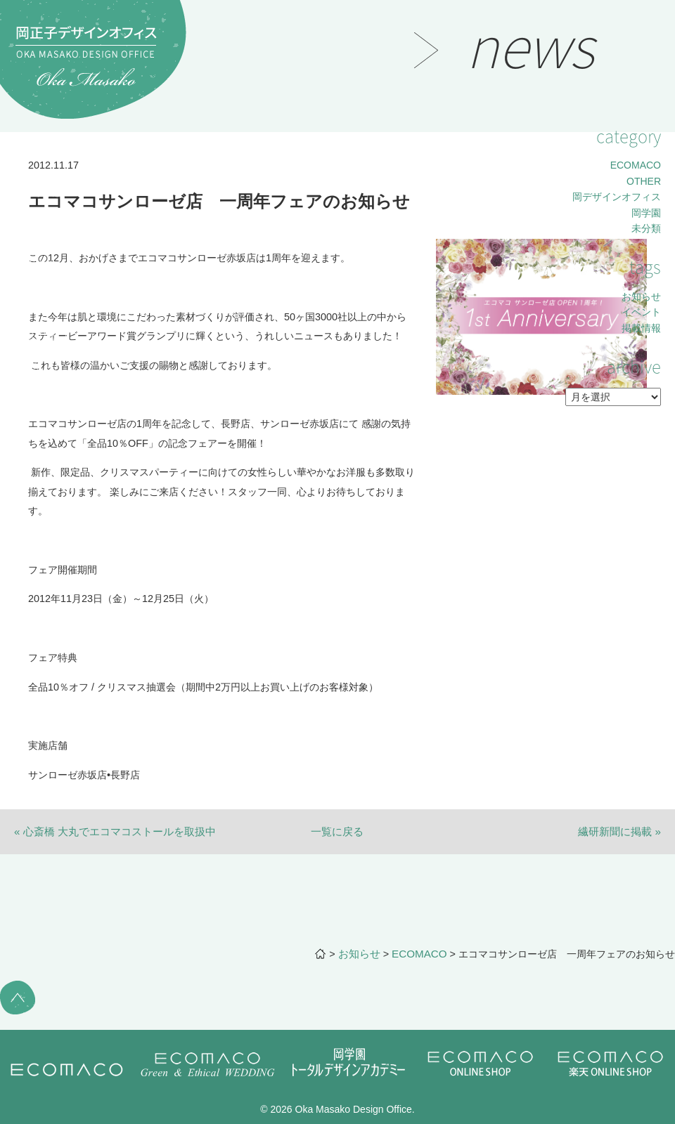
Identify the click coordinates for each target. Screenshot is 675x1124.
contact (46, 334)
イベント (641, 312)
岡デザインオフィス (616, 196)
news (40, 262)
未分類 (646, 228)
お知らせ (641, 296)
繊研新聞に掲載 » (619, 831)
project (45, 226)
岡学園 (646, 212)
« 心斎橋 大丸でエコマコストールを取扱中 (115, 831)
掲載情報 (641, 328)
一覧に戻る (337, 831)
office (40, 369)
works (42, 191)
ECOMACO (635, 165)
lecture (45, 298)
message (50, 155)
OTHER (643, 181)
